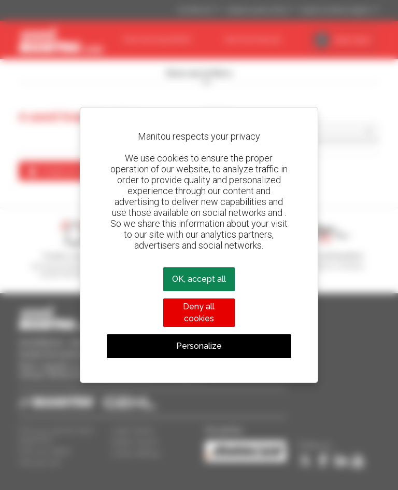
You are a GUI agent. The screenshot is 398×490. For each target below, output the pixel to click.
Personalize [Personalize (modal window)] (199, 346)
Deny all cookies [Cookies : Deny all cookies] (199, 312)
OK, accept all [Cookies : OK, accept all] (199, 279)
